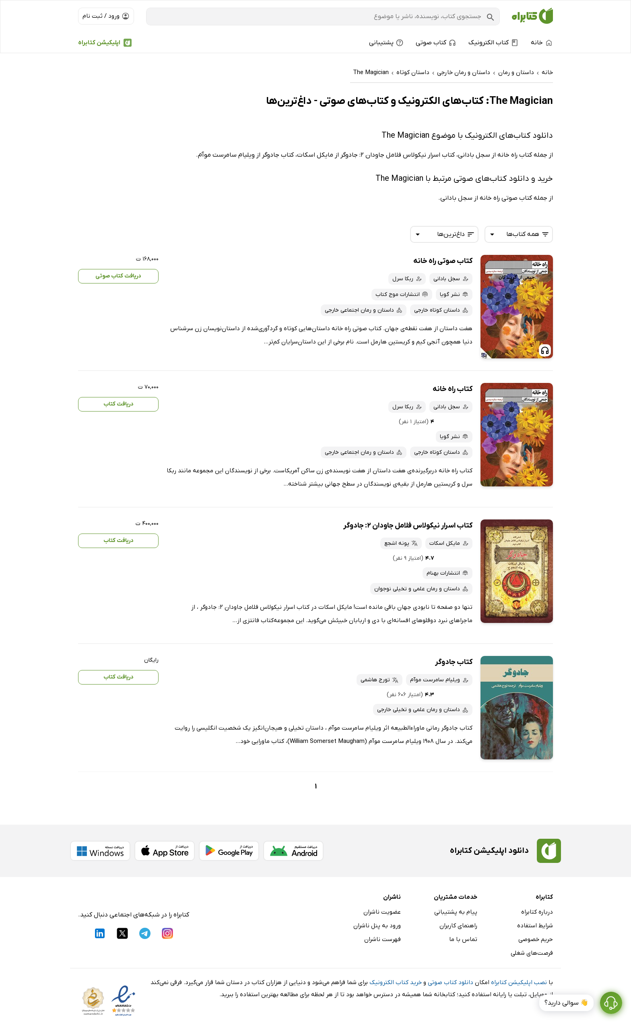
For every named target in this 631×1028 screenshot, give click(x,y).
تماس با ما (463, 939)
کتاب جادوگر (453, 662)
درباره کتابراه (537, 912)
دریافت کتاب (118, 404)
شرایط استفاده (535, 926)
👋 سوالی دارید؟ (566, 1003)
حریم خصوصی (535, 939)
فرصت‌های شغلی (532, 953)
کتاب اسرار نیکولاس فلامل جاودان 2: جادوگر (407, 525)
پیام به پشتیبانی (455, 912)
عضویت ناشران (382, 912)
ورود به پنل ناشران (377, 926)
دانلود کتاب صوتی (450, 982)
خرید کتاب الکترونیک (395, 982)
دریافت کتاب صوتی (118, 276)
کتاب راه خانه (452, 389)
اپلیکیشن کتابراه (99, 43)
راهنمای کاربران (458, 926)
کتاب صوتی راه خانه (442, 261)
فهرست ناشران (382, 939)
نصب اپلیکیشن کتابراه (519, 982)
